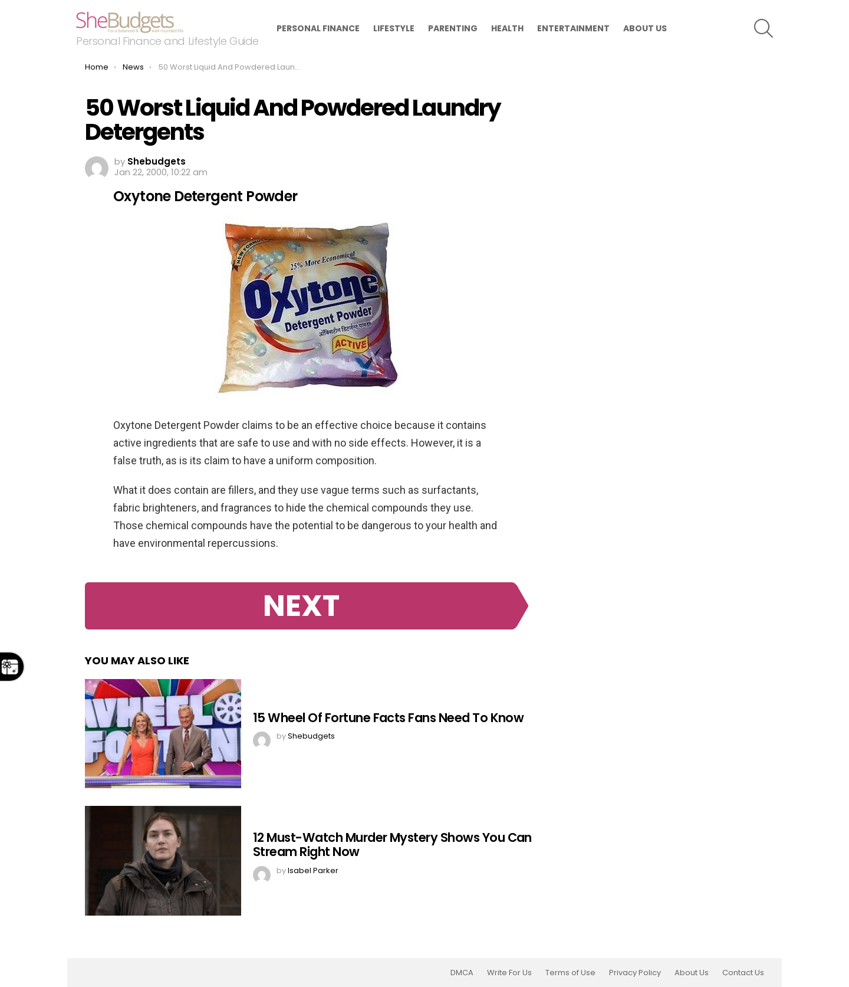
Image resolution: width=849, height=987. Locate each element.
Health (507, 28)
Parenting (453, 28)
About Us (645, 28)
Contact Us (743, 973)
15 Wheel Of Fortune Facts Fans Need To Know (388, 717)
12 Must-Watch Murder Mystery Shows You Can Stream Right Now (392, 844)
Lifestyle (393, 28)
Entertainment (573, 28)
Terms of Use (570, 973)
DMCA (461, 973)
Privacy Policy (635, 973)
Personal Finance (318, 28)
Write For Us (509, 973)
